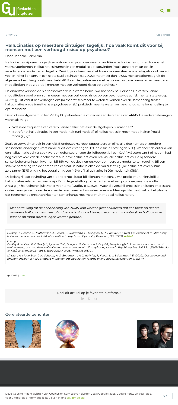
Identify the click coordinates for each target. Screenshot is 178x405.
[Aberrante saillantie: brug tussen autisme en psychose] (23, 322)
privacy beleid (75, 397)
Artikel (128, 236)
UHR (22, 275)
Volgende (163, 34)
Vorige (12, 34)
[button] (8, 334)
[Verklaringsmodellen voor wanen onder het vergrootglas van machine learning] (67, 322)
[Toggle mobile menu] (169, 10)
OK (165, 395)
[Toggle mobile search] (162, 10)
